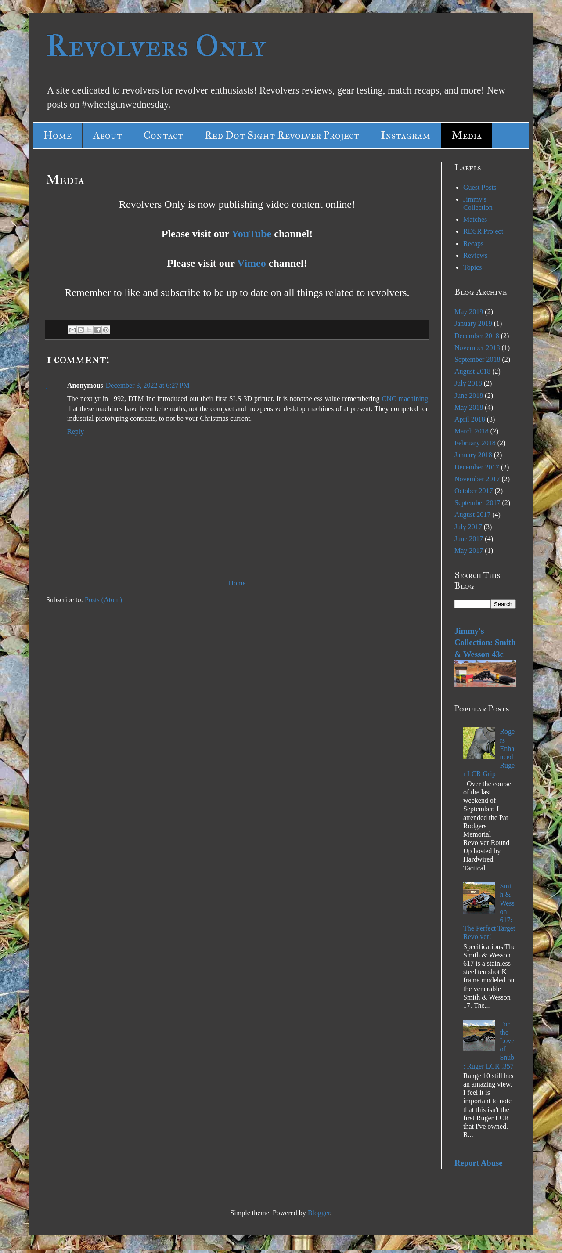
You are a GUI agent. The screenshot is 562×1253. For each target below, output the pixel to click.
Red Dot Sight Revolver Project (282, 135)
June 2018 (468, 395)
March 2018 (471, 431)
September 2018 (477, 359)
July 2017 (468, 527)
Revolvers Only (156, 46)
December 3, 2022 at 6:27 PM (148, 385)
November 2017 (477, 479)
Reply (75, 431)
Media (467, 135)
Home (57, 135)
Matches (475, 219)
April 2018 (469, 419)
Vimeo (251, 263)
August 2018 (472, 371)
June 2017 (468, 538)
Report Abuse (478, 1162)
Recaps (473, 243)
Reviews (475, 255)
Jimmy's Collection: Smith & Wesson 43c (485, 642)
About (107, 135)
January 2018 (473, 455)
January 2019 (473, 323)
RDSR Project (483, 231)
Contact (163, 135)
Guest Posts (479, 187)
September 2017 (477, 502)
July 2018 (468, 383)
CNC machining (405, 398)
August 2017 (472, 514)
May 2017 (468, 550)
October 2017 (473, 491)
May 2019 (468, 311)
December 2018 (476, 335)
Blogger (319, 1213)
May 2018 (468, 407)
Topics (472, 267)
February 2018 (475, 443)
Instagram (405, 135)
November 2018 (477, 347)
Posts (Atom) (103, 599)
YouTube (251, 233)
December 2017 (476, 467)
